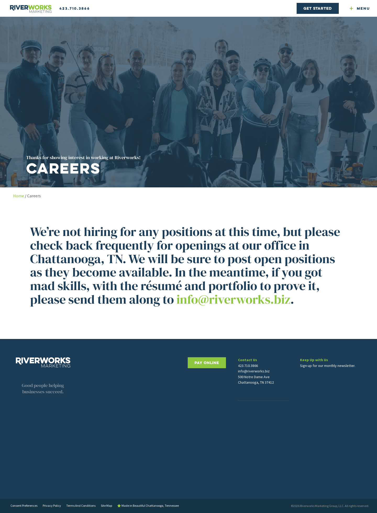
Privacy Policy (52, 506)
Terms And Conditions (81, 506)
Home (18, 195)
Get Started (317, 8)
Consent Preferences (23, 506)
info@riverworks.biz (233, 299)
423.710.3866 (74, 8)
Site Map (106, 506)
